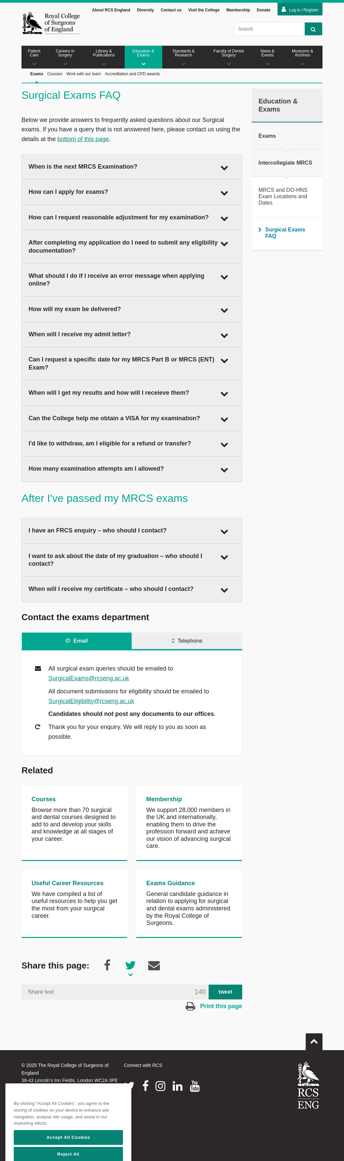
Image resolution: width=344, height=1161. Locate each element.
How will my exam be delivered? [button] (128, 310)
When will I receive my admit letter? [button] (128, 335)
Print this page (214, 1006)
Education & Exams (143, 57)
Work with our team (83, 74)
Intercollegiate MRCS (285, 163)
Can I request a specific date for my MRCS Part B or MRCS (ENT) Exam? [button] (128, 363)
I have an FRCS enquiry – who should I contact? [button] (128, 531)
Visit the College (204, 10)
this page (96, 139)
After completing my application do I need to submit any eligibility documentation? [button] (128, 246)
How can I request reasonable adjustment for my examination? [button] (128, 218)
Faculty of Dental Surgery (228, 57)
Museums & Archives (302, 57)
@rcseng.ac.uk (109, 678)
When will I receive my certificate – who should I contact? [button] (128, 590)
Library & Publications (104, 57)
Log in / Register (300, 9)
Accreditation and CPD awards (132, 74)
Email (77, 641)
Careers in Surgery (65, 57)
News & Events (267, 57)
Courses (54, 74)
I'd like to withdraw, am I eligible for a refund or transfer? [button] (128, 444)
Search (310, 29)
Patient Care (34, 57)
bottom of (70, 139)
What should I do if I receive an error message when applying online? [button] (128, 279)
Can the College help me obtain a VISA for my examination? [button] (128, 419)
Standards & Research (183, 57)
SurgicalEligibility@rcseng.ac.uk (91, 701)
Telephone (187, 641)
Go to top (314, 1039)
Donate (263, 10)
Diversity (145, 10)
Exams (36, 81)
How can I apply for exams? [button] (128, 192)
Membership (238, 10)
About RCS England (111, 10)
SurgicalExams (68, 678)
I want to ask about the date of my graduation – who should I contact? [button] (128, 560)
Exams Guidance (170, 883)
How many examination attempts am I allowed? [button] (128, 469)
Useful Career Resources (67, 883)
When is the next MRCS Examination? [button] (128, 167)
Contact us (171, 10)
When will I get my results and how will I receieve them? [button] (128, 393)
